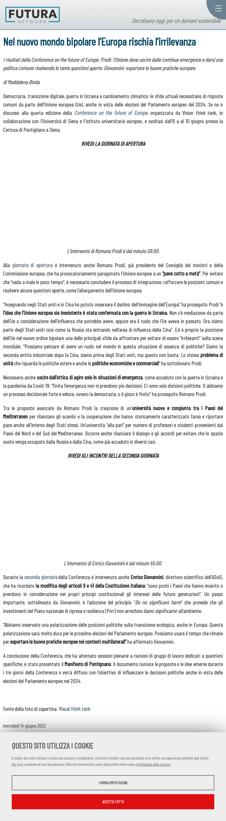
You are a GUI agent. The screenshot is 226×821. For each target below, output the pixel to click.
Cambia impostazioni (113, 782)
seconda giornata (40, 576)
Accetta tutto (113, 801)
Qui (14, 764)
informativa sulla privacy (153, 764)
